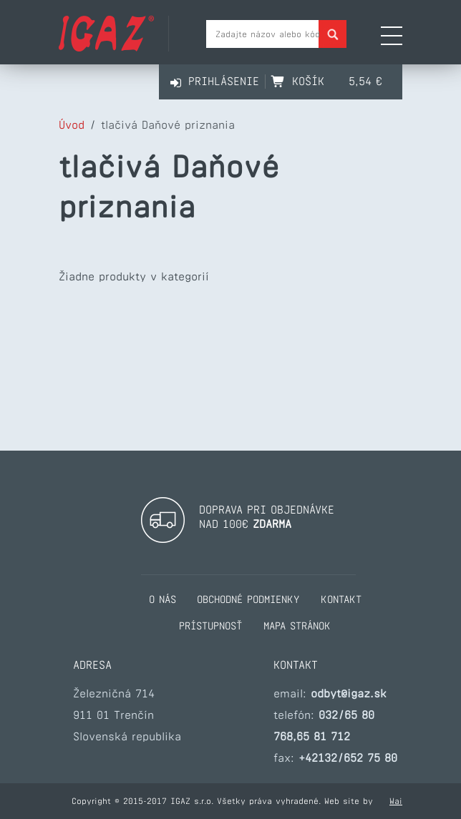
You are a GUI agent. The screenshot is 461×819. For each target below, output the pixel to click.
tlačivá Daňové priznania (168, 125)
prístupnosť (210, 626)
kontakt (341, 599)
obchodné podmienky (248, 599)
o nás (162, 599)
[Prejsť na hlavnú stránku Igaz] (106, 47)
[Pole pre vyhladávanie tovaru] (276, 34)
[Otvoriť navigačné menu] (391, 37)
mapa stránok (297, 626)
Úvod (71, 125)
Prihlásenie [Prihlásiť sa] (223, 81)
